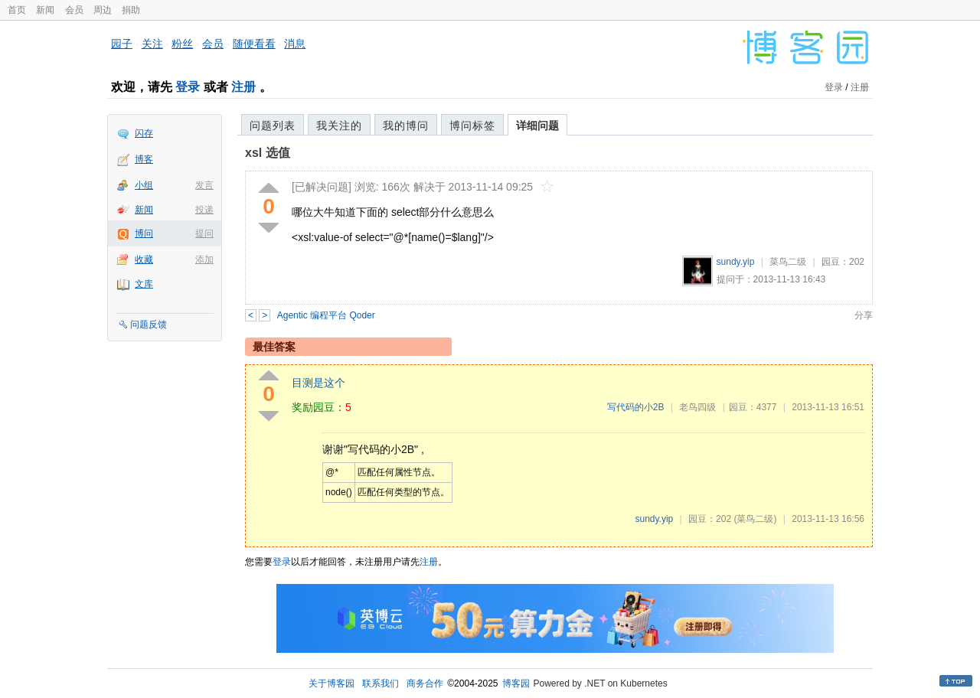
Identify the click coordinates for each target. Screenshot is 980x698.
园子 (121, 44)
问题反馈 (148, 324)
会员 (74, 10)
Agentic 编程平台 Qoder (326, 315)
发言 (204, 185)
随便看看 (254, 44)
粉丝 (182, 44)
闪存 (144, 133)
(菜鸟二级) (754, 519)
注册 (243, 86)
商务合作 (425, 683)
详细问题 (537, 125)
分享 (863, 315)
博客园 (516, 683)
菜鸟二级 (787, 261)
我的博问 (406, 125)
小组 (144, 185)
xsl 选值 (267, 152)
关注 (152, 44)
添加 (204, 259)
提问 (204, 233)
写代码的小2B (636, 407)
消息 (294, 44)
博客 (144, 159)
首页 (17, 10)
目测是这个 (318, 383)
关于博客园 (331, 683)
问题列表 (273, 125)
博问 (144, 233)
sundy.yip (736, 261)
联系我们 (380, 683)
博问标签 (472, 125)
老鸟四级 (697, 407)
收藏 (144, 259)
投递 (204, 209)
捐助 (131, 10)
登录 (187, 86)
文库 (144, 284)
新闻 (45, 10)
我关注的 (339, 125)
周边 (102, 10)
